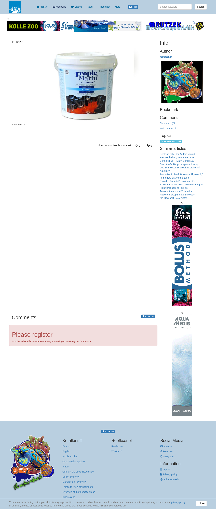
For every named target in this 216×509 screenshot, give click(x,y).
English (66, 451)
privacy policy (178, 502)
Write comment (168, 128)
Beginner (105, 6)
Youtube (166, 446)
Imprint (165, 469)
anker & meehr (169, 479)
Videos (76, 6)
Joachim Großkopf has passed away (179, 164)
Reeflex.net (117, 446)
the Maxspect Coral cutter (173, 198)
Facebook (166, 451)
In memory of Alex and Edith (175, 177)
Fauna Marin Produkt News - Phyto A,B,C (182, 174)
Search (201, 6)
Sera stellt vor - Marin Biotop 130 (177, 160)
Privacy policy (168, 474)
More (119, 6)
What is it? (116, 451)
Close (201, 503)
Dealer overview (70, 476)
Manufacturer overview (74, 481)
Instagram (166, 456)
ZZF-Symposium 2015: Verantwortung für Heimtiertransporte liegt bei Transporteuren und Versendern (181, 188)
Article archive (69, 456)
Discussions (68, 497)
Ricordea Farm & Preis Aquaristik (177, 181)
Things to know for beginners (77, 487)
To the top (148, 316)
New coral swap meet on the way (177, 194)
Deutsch (66, 446)
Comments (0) (167, 123)
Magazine (59, 6)
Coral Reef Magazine (73, 461)
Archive (42, 6)
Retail (91, 6)
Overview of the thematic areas (78, 492)
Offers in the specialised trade (78, 471)
